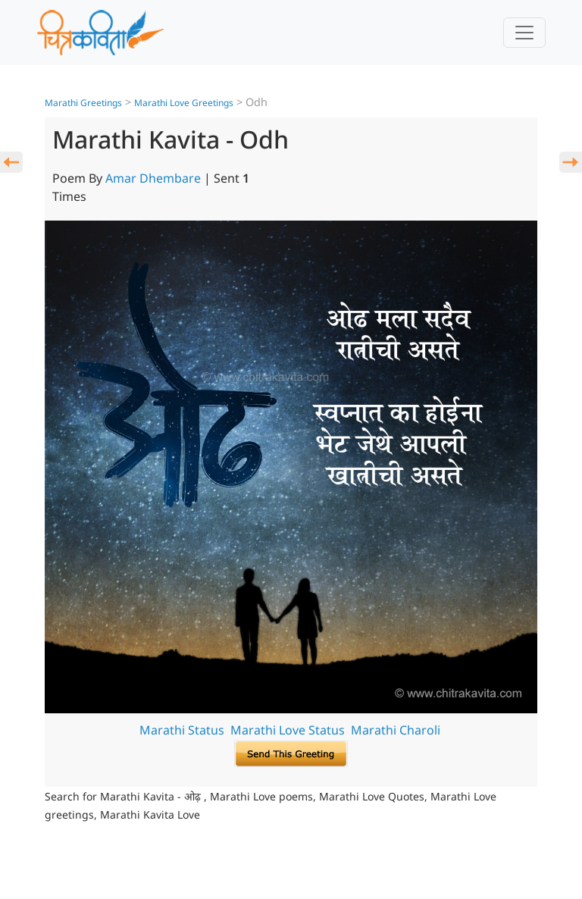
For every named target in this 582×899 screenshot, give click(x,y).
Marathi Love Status (287, 730)
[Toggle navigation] (524, 32)
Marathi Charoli (395, 730)
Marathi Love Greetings (183, 102)
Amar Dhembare (153, 178)
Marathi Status (181, 730)
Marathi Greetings (83, 102)
